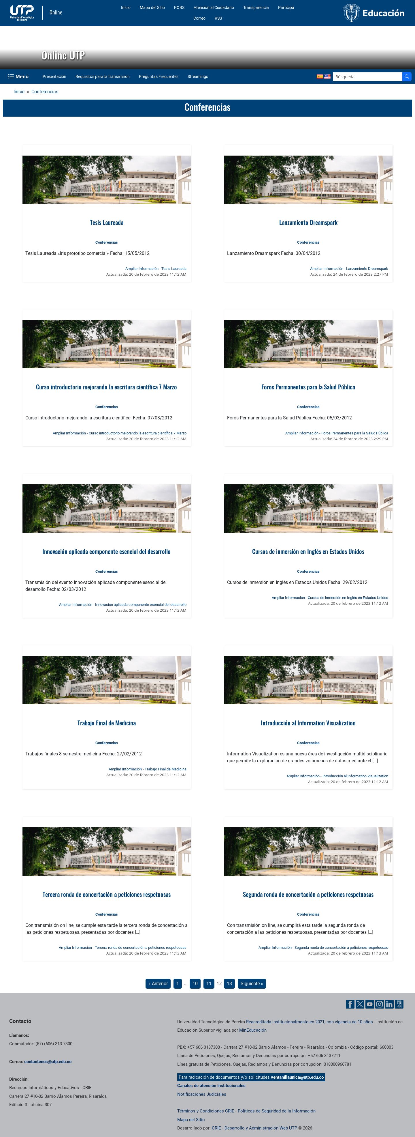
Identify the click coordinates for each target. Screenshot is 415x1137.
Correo (199, 18)
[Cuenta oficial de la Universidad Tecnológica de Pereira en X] (360, 1004)
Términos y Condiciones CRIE (205, 1111)
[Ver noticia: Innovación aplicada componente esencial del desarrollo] (106, 508)
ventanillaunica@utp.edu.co (297, 1077)
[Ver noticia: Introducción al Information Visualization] (308, 680)
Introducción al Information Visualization (308, 722)
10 (195, 983)
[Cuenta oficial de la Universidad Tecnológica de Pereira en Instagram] (379, 1004)
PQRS (179, 7)
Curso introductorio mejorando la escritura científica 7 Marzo (106, 386)
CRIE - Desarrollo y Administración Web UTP (254, 1128)
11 (209, 983)
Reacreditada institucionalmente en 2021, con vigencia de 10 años (309, 1021)
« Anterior (158, 983)
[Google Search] (368, 76)
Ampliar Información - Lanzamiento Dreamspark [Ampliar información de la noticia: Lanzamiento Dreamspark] (349, 268)
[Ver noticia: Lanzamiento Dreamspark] (308, 179)
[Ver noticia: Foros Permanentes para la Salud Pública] (308, 344)
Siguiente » (252, 983)
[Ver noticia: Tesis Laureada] (106, 179)
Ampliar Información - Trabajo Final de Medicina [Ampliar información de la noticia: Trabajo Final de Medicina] (147, 769)
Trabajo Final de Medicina (107, 722)
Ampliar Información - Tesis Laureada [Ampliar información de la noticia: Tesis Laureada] (155, 268)
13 (229, 983)
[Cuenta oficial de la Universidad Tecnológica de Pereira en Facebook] (350, 1004)
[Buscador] (407, 76)
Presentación (54, 76)
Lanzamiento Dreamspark (308, 222)
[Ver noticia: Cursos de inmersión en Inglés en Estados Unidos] (308, 508)
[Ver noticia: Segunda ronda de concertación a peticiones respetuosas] (308, 851)
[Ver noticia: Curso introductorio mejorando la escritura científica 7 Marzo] (106, 344)
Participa (286, 7)
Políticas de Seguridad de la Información (277, 1111)
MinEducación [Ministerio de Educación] (253, 1030)
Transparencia (256, 7)
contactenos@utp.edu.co (47, 1061)
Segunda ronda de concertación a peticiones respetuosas (308, 894)
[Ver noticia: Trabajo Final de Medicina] (106, 680)
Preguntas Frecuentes (158, 76)
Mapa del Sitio (152, 7)
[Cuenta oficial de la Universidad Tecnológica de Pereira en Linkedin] (389, 1004)
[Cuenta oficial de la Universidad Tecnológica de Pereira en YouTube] (369, 1004)
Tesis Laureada (106, 222)
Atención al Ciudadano (214, 7)
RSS (218, 18)
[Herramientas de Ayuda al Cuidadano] (399, 1004)
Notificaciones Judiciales (201, 1094)
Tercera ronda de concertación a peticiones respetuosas (107, 894)
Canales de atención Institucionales (211, 1085)
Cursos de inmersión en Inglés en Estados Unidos (308, 551)
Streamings (198, 76)
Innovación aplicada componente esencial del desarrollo (106, 551)
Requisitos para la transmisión (103, 76)
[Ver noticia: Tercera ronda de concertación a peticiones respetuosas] (106, 851)
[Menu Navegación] (18, 76)
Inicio (126, 7)
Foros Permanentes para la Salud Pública (308, 386)
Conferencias (44, 91)
